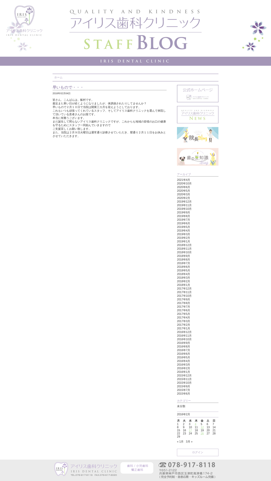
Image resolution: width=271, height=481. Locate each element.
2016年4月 (183, 361)
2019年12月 (184, 201)
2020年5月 (183, 190)
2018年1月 (183, 284)
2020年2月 (183, 198)
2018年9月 (183, 255)
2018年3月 (183, 277)
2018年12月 (184, 245)
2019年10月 (184, 208)
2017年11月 (184, 292)
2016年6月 (183, 353)
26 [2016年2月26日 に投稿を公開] (202, 433)
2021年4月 (183, 179)
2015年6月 (183, 393)
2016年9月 (183, 342)
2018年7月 (183, 263)
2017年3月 (183, 321)
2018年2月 (183, 281)
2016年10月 (184, 339)
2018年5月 (183, 270)
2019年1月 (183, 241)
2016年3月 (183, 364)
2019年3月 (183, 234)
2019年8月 (183, 216)
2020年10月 (184, 183)
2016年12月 (184, 332)
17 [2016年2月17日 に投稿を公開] (190, 430)
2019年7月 (183, 219)
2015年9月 (183, 386)
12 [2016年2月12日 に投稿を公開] (202, 427)
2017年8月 (183, 303)
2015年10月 (184, 382)
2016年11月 (184, 335)
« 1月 (180, 441)
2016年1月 (183, 371)
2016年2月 (183, 368)
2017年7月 (183, 306)
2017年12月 (184, 288)
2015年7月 (183, 390)
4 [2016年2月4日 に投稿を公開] (195, 424)
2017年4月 (183, 317)
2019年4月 (183, 230)
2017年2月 (183, 324)
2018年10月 (184, 252)
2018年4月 (183, 274)
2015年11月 (184, 379)
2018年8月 (183, 259)
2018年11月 (184, 248)
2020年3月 (183, 194)
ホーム (58, 77)
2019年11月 (184, 205)
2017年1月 (183, 328)
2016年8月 (183, 346)
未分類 (181, 406)
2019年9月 (183, 212)
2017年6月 (183, 310)
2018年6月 (183, 266)
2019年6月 (183, 223)
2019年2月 (183, 237)
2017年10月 (184, 295)
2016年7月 (183, 350)
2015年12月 (184, 375)
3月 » (189, 441)
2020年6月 (183, 187)
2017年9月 (183, 299)
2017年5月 (183, 313)
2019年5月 (183, 226)
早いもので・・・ (68, 87)
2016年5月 (183, 357)
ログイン (197, 452)
